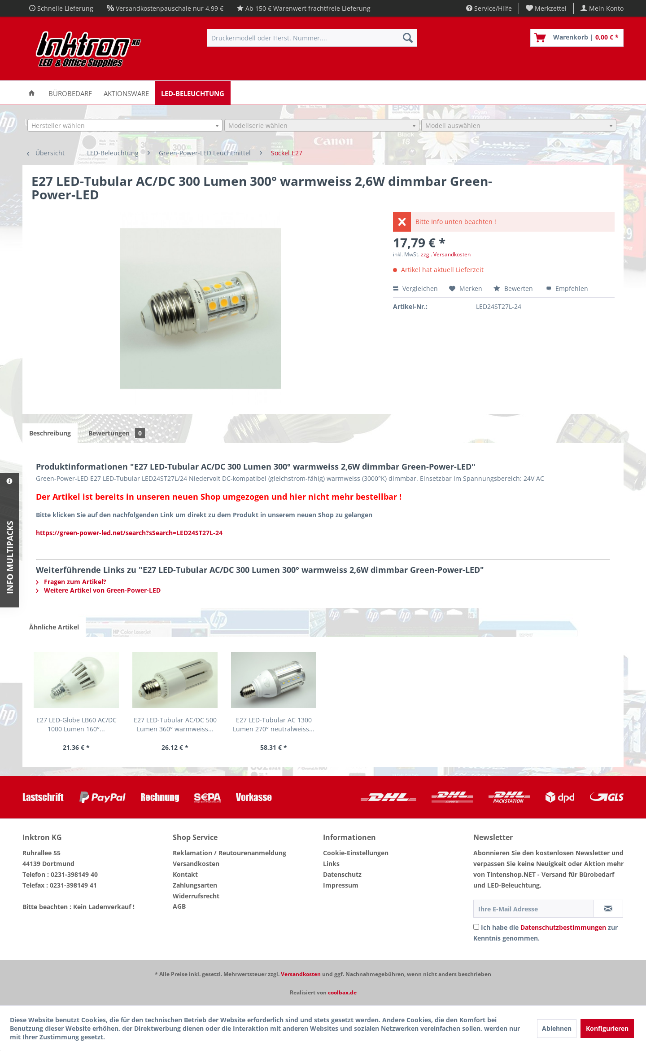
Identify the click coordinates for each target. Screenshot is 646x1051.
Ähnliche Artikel (54, 627)
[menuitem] (546, 8)
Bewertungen (116, 433)
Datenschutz (342, 874)
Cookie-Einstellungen (355, 853)
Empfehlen (567, 288)
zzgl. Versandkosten (446, 254)
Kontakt (185, 874)
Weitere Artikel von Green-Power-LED (98, 590)
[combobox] (125, 125)
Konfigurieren (607, 1028)
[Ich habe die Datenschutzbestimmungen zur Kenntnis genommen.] (476, 927)
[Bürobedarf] (70, 93)
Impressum (340, 885)
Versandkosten (196, 863)
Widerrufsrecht (196, 896)
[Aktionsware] (126, 93)
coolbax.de (342, 992)
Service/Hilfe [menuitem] (489, 8)
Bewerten (514, 288)
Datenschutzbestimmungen (563, 927)
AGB (179, 906)
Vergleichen (415, 288)
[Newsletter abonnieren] (608, 909)
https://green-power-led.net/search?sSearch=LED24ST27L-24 (129, 532)
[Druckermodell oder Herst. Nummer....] (312, 38)
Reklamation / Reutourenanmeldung (229, 853)
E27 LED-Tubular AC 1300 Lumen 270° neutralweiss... (273, 724)
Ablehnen (557, 1028)
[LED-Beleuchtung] (193, 93)
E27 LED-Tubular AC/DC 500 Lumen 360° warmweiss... (175, 724)
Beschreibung (50, 433)
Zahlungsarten (195, 885)
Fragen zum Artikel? (71, 581)
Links (331, 863)
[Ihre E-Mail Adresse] (533, 909)
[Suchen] (407, 38)
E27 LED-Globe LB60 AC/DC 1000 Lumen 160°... (76, 724)
